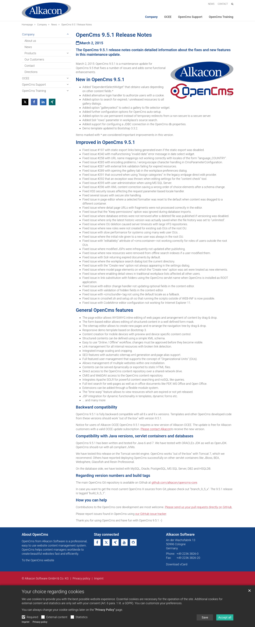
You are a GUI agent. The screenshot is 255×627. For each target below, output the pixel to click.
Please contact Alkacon (156, 429)
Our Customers (34, 59)
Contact (30, 65)
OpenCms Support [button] (190, 17)
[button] (25, 102)
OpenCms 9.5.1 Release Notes (76, 24)
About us (30, 40)
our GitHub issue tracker (150, 514)
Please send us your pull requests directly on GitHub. (198, 507)
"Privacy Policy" (105, 609)
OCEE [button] (167, 17)
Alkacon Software (180, 534)
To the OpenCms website (38, 560)
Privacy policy (40, 622)
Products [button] (30, 53)
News (54, 24)
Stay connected (106, 534)
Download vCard (176, 564)
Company (42, 24)
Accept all (224, 617)
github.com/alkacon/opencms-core (174, 482)
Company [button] (151, 17)
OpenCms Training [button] (221, 17)
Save (205, 617)
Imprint (26, 622)
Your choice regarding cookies (53, 591)
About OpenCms (35, 534)
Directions (31, 72)
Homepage (27, 24)
